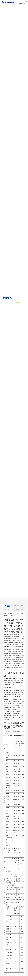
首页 (6, 302)
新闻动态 (12, 302)
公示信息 (18, 302)
